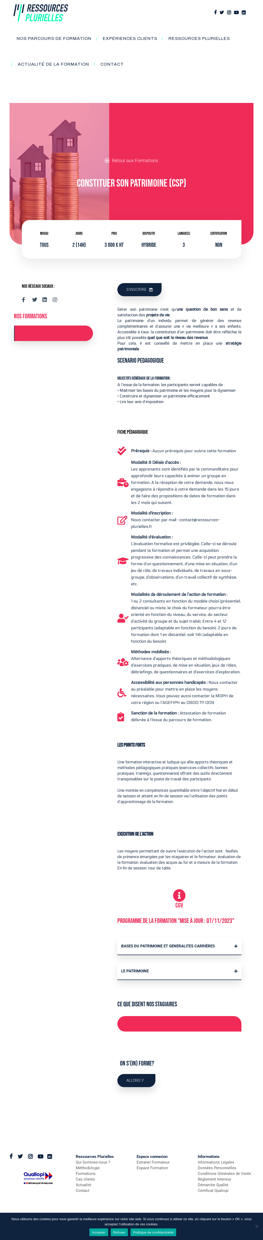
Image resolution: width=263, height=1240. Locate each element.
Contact (82, 1190)
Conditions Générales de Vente (224, 1173)
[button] (179, 946)
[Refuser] (256, 1226)
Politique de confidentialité (153, 1232)
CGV (179, 906)
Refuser (119, 1232)
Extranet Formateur (153, 1162)
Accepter (99, 1232)
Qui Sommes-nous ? (93, 1162)
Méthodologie (88, 1168)
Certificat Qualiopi (213, 1190)
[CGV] (179, 895)
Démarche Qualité (213, 1185)
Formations (86, 1173)
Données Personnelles (217, 1168)
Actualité (83, 1185)
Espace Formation (152, 1168)
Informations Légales (216, 1162)
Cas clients (85, 1179)
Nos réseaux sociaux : (38, 286)
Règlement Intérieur (214, 1179)
